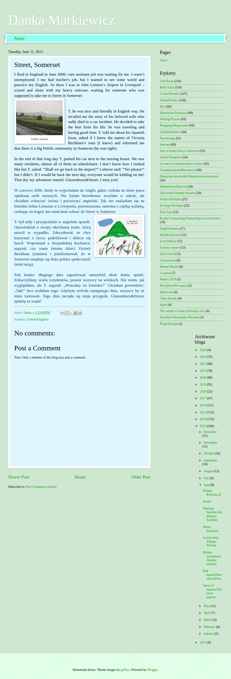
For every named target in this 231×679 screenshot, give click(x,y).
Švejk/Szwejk (169, 324)
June (207, 485)
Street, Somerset (210, 529)
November (210, 442)
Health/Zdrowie (170, 235)
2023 (203, 357)
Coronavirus (168, 260)
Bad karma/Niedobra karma (212, 574)
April (207, 613)
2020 (203, 377)
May (207, 606)
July (207, 478)
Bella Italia (167, 87)
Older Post (140, 477)
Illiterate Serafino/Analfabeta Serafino (212, 514)
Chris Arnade (168, 298)
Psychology (167, 138)
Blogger (152, 670)
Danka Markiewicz (61, 20)
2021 (203, 371)
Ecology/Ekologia (171, 205)
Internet (165, 144)
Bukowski (166, 292)
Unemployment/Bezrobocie (178, 170)
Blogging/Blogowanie (174, 125)
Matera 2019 (168, 279)
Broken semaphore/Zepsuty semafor (212, 558)
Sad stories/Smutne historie (177, 193)
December (210, 432)
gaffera (125, 670)
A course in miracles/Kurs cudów (181, 163)
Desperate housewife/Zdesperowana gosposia (189, 176)
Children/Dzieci (170, 132)
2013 (203, 426)
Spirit (163, 304)
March (208, 620)
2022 (203, 364)
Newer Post (18, 477)
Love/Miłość (168, 241)
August (209, 471)
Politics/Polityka (170, 199)
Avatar (207, 501)
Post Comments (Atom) (41, 487)
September (210, 460)
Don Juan (166, 212)
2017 (203, 398)
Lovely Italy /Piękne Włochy (211, 541)
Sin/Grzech (167, 254)
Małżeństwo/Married (173, 186)
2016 (203, 405)
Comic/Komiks (169, 93)
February (210, 627)
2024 (203, 350)
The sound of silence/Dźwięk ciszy (182, 311)
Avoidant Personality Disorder (179, 317)
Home (80, 477)
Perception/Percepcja (173, 285)
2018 (203, 391)
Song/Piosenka (169, 228)
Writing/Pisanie (170, 119)
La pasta (165, 273)
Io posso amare (169, 247)
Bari (162, 106)
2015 (203, 412)
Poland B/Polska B (212, 492)
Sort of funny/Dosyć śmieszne (179, 151)
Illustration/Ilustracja (173, 113)
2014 (203, 419)
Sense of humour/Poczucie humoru (212, 591)
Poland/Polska (169, 100)
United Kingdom (38, 319)
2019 (203, 384)
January (209, 633)
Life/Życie (166, 81)
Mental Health (169, 266)
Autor (19, 38)
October (209, 453)
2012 (203, 642)
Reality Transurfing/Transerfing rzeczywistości (190, 218)
